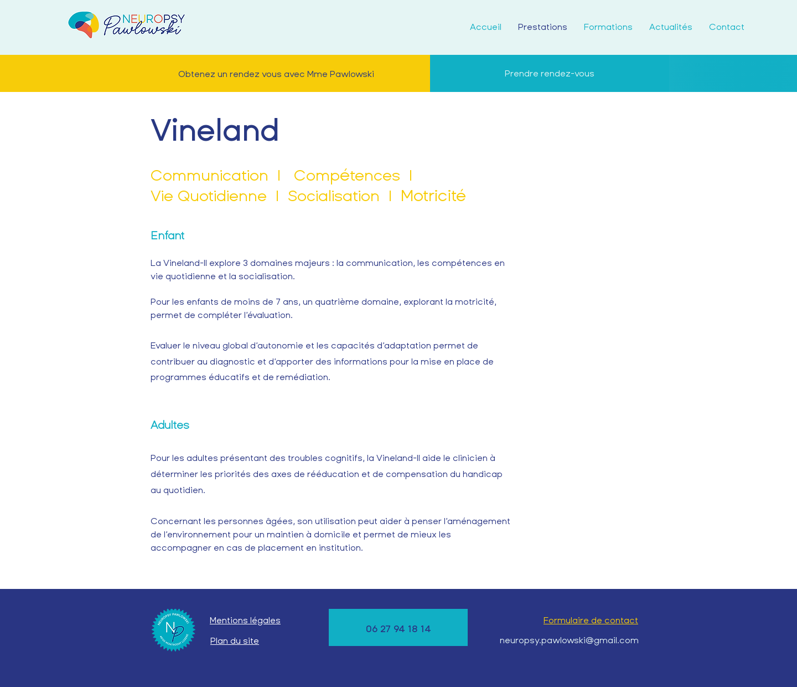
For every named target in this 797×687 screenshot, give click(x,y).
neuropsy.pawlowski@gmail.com (569, 640)
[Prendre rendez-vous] (549, 73)
